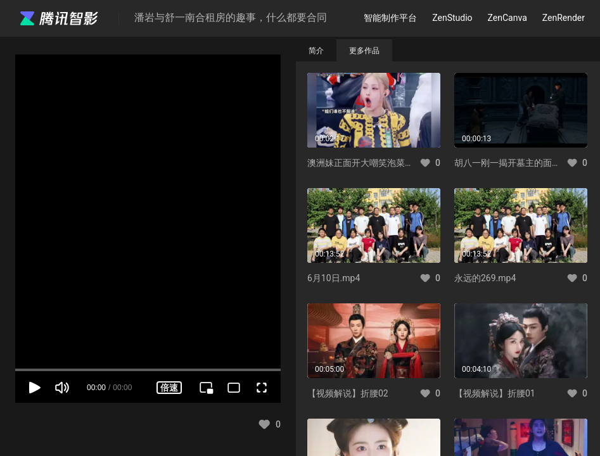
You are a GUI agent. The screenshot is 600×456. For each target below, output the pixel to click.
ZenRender (563, 18)
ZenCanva (507, 18)
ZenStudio (452, 18)
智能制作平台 (390, 18)
